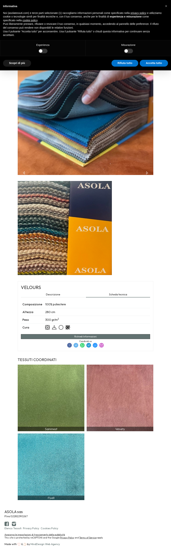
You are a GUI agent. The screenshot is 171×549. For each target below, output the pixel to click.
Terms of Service (88, 537)
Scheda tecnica (118, 294)
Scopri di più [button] (17, 63)
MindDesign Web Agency (45, 544)
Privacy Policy (31, 528)
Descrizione (53, 294)
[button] (166, 6)
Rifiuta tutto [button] (125, 63)
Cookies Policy (49, 528)
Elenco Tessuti (13, 528)
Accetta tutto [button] (154, 63)
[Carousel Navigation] (85, 172)
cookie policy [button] (30, 20)
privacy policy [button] (138, 12)
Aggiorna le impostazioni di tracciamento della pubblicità (35, 534)
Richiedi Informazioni (85, 336)
